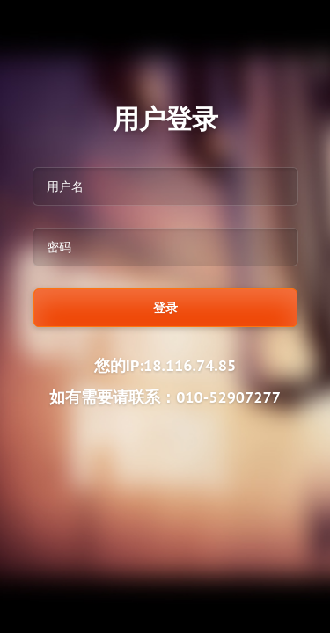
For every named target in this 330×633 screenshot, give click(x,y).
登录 (165, 308)
